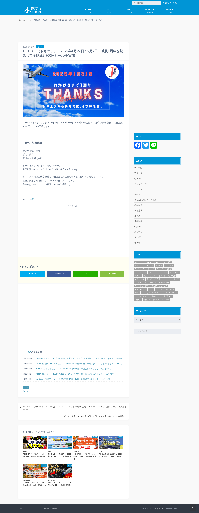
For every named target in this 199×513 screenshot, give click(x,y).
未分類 (137, 234)
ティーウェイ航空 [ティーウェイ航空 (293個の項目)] (141, 283)
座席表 (137, 213)
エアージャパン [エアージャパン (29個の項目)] (149, 265)
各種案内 (150, 10)
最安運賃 (138, 229)
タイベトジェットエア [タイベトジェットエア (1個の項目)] (170, 276)
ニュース (129, 10)
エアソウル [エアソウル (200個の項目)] (149, 262)
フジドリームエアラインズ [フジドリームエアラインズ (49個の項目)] (152, 289)
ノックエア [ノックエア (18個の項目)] (163, 283)
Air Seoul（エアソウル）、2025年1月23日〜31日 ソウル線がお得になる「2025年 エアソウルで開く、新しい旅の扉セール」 (74, 408)
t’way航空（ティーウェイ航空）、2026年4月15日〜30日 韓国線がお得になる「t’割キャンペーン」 (79, 364)
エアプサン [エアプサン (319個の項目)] (168, 262)
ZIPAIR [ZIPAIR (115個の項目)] (155, 259)
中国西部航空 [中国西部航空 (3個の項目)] (167, 293)
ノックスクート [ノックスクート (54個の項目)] (140, 286)
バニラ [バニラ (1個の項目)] (150, 286)
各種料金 (138, 203)
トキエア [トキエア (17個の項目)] (153, 283)
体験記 (170, 10)
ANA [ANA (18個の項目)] (136, 259)
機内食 (137, 239)
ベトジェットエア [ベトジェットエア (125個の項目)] (141, 293)
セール (108, 10)
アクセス (138, 172)
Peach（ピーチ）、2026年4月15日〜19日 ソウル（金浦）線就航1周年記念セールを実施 (75, 374)
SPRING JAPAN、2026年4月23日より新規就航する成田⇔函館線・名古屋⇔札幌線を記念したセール (79, 358)
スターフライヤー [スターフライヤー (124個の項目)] (150, 272)
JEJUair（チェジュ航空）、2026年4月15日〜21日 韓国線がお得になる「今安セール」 (74, 369)
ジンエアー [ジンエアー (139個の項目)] (163, 269)
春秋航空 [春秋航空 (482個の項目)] (146, 296)
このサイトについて (171, 3)
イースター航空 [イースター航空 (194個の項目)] (166, 259)
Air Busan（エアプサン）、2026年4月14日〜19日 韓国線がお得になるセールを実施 (73, 379)
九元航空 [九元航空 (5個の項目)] (138, 296)
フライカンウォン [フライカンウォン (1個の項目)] (170, 289)
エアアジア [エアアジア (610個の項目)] (139, 262)
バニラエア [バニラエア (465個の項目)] (160, 286)
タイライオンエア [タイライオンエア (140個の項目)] (141, 279)
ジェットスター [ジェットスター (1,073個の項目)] (140, 269)
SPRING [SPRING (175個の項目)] (148, 259)
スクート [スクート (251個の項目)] (138, 272)
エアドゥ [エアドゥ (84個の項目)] (159, 262)
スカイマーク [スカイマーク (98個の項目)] (174, 269)
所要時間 (138, 219)
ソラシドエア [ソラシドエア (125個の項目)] (140, 276)
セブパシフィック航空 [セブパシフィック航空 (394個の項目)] (167, 272)
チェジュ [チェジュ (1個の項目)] (153, 279)
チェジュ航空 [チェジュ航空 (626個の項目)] (164, 279)
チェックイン (140, 183)
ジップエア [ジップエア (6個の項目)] (152, 269)
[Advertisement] (99, 34)
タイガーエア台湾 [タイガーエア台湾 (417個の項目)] (153, 276)
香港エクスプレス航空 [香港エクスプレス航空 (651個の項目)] (160, 296)
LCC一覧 (87, 10)
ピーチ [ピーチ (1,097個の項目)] (137, 289)
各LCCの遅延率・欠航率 (144, 198)
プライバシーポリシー (48, 508)
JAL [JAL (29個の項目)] (141, 259)
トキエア (30, 199)
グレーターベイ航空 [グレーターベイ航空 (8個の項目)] (164, 265)
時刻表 (137, 224)
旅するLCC (159, 509)
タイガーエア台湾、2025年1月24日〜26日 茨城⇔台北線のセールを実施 (92, 416)
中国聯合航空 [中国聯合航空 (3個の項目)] (155, 293)
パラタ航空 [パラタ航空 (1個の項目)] (170, 286)
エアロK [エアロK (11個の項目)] (138, 265)
